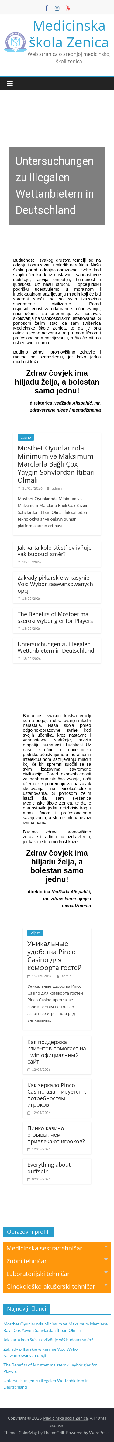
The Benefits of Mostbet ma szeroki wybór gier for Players (55, 617)
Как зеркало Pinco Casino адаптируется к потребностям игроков (56, 1094)
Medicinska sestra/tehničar (57, 1248)
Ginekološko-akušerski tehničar (57, 1286)
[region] (57, 169)
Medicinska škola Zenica (69, 33)
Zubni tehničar (57, 1260)
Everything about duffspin (49, 1168)
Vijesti (35, 933)
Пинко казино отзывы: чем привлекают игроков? (56, 1135)
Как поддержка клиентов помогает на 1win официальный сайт (56, 1051)
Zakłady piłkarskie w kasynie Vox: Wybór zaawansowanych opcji (55, 584)
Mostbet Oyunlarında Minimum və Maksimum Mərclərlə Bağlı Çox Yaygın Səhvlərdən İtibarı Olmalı (56, 463)
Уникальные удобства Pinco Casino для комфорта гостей (54, 955)
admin (57, 488)
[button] (57, 169)
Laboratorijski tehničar (57, 1273)
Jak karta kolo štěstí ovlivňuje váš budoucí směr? (55, 551)
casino (26, 437)
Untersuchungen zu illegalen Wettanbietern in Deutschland (56, 647)
